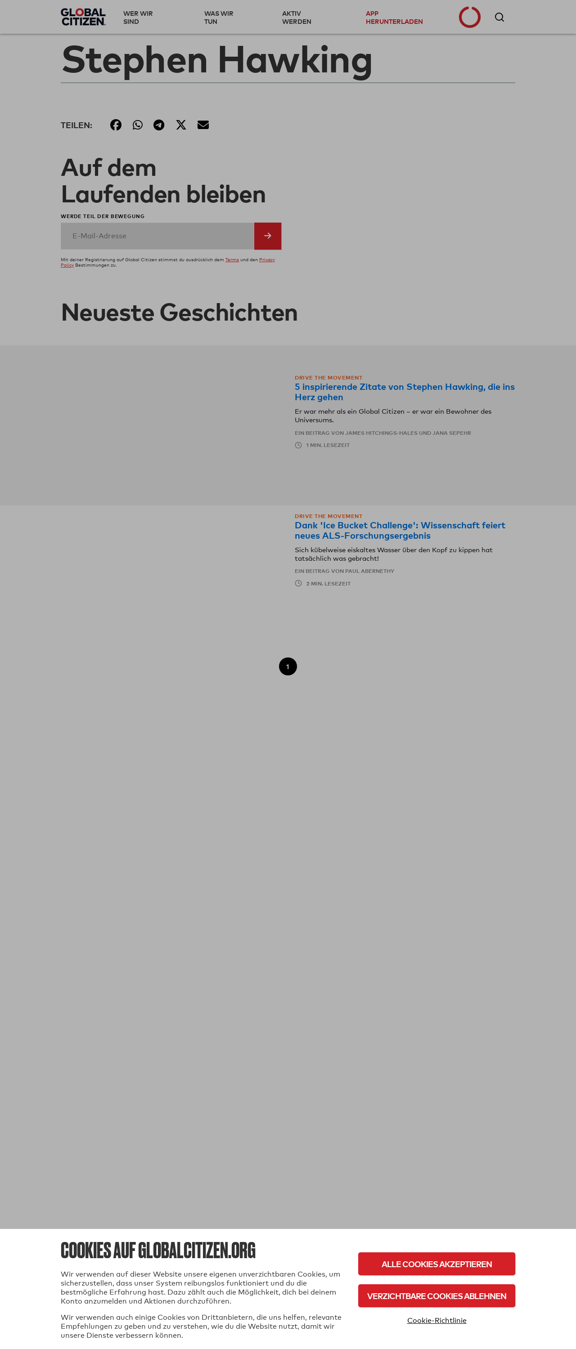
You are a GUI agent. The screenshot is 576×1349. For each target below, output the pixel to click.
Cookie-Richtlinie (437, 1320)
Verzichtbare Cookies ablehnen (436, 1295)
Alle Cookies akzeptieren (437, 1263)
